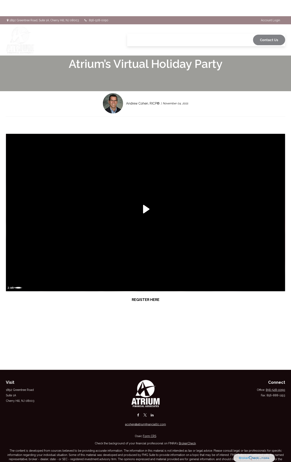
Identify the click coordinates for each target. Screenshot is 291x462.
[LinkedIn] (152, 415)
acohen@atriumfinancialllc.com (145, 424)
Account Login (270, 4)
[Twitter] (145, 415)
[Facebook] (138, 415)
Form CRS (149, 436)
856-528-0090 (96, 4)
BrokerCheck (187, 443)
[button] (133, 23)
